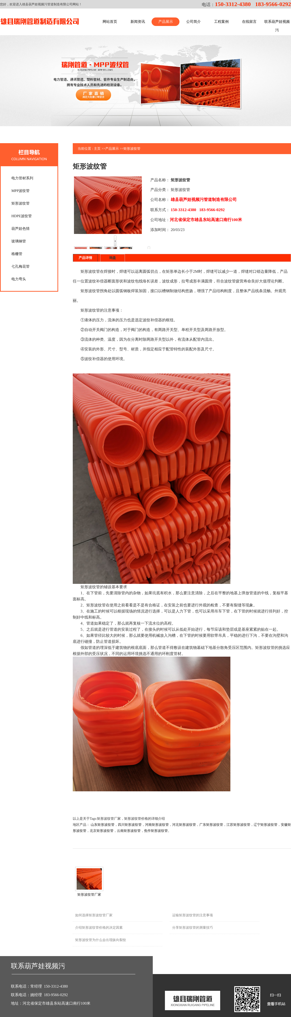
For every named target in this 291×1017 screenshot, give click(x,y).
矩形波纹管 (131, 148)
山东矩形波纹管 (102, 825)
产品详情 (85, 258)
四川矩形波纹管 (130, 825)
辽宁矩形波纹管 (265, 825)
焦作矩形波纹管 (156, 831)
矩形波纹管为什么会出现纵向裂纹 (100, 940)
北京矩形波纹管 (101, 831)
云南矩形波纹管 (129, 831)
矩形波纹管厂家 (89, 894)
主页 (97, 148)
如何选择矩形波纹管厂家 (94, 915)
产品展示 (112, 148)
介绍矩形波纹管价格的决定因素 (99, 927)
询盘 (112, 258)
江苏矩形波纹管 (238, 825)
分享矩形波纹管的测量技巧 (192, 927)
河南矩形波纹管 (157, 825)
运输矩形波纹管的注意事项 (192, 915)
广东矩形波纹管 (211, 825)
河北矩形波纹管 (184, 825)
